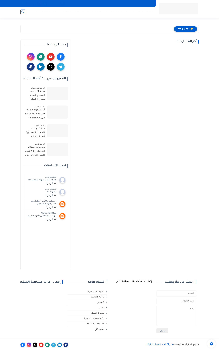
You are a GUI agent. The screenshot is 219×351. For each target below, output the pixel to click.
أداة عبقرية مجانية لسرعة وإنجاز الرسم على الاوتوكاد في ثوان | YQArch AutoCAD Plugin (35, 114)
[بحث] (22, 12)
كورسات (108, 12)
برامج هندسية (98, 297)
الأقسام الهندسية (73, 12)
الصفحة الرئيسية (144, 3)
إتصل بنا (117, 3)
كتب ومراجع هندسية (94, 318)
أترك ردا (51, 183)
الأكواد (98, 12)
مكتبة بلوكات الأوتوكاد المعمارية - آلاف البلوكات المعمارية (35, 133)
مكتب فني (129, 12)
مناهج (89, 12)
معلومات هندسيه (96, 324)
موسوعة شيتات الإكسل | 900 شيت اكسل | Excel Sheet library (35, 152)
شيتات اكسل (98, 313)
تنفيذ (139, 12)
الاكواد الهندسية (96, 292)
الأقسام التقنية (48, 12)
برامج (119, 12)
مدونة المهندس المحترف (160, 344)
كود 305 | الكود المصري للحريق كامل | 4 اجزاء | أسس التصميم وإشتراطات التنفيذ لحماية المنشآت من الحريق (34, 96)
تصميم (149, 12)
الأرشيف (129, 3)
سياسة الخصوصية (101, 3)
